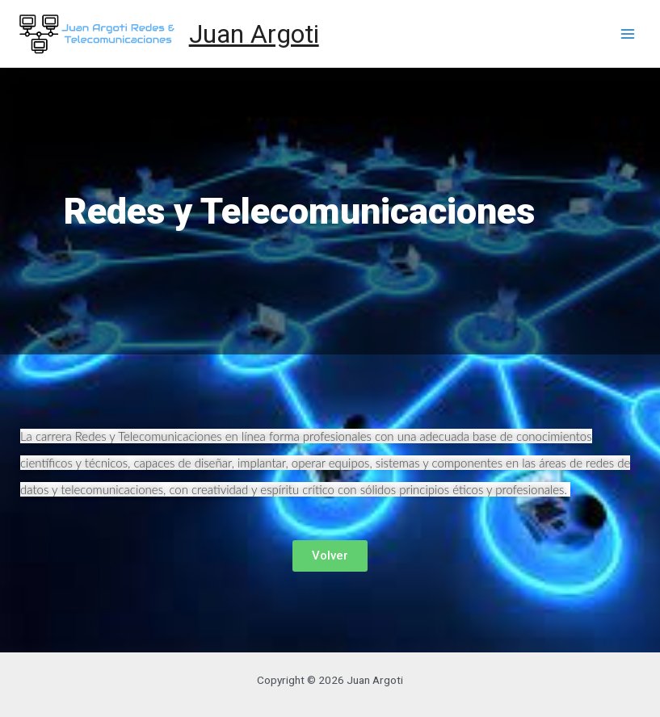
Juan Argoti (254, 34)
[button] (330, 556)
